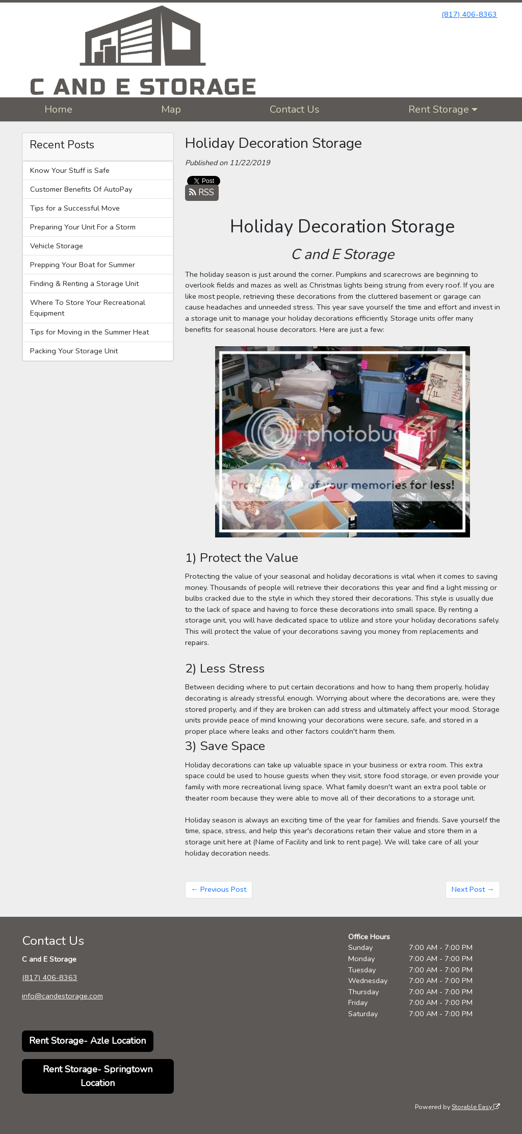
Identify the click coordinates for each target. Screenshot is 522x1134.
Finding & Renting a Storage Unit (84, 283)
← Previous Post (218, 889)
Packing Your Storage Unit (74, 351)
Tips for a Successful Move (75, 208)
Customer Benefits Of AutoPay (81, 189)
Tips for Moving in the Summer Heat (89, 332)
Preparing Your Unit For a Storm (83, 227)
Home (58, 109)
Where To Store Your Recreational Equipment (87, 308)
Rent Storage (438, 109)
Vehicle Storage (56, 246)
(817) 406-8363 (469, 14)
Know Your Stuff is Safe (70, 170)
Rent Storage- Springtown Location (97, 1076)
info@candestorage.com (62, 996)
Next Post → (473, 889)
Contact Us (295, 109)
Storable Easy (476, 1106)
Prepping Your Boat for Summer (82, 265)
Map (171, 109)
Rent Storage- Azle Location (87, 1041)
